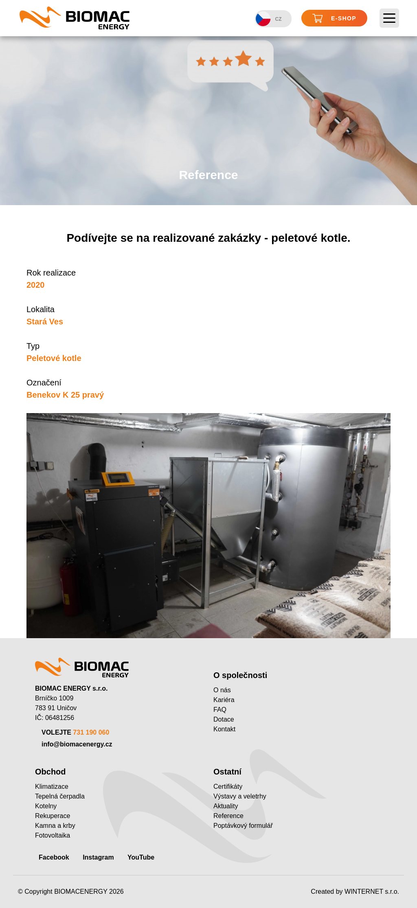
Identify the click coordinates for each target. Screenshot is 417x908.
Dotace (223, 719)
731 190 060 (91, 732)
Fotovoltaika (52, 835)
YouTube (140, 857)
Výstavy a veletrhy (239, 796)
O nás (222, 690)
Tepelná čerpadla (60, 796)
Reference (228, 815)
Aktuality (225, 806)
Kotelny (46, 806)
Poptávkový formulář (243, 825)
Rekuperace (52, 815)
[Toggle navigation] (389, 18)
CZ (268, 18)
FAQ (219, 709)
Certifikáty (227, 786)
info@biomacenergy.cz (77, 744)
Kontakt (224, 729)
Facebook (54, 857)
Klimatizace (51, 786)
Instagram (98, 857)
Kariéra (224, 699)
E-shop (334, 18)
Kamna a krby (55, 825)
